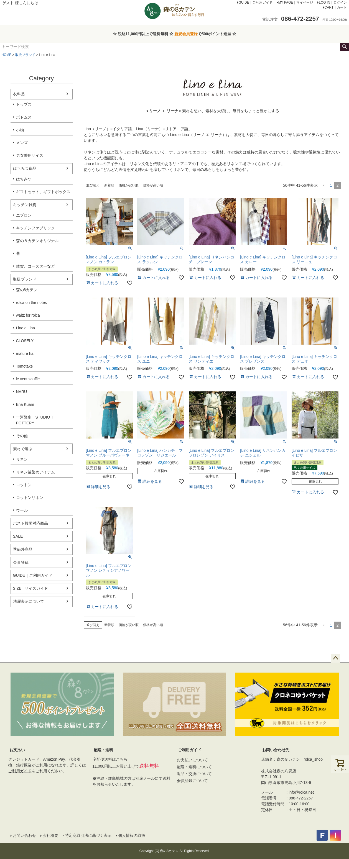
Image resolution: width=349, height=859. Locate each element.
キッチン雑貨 (24, 204)
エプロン (24, 215)
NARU (21, 391)
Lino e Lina (25, 328)
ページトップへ (335, 658)
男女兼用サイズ (29, 155)
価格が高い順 (153, 185)
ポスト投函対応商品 (30, 523)
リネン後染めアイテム (35, 472)
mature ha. (25, 353)
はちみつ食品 (24, 168)
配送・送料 (103, 750)
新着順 (109, 185)
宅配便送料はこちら (110, 759)
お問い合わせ (24, 835)
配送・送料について (194, 767)
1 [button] (331, 185)
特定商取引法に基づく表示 (88, 835)
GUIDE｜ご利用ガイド (32, 575)
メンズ (22, 142)
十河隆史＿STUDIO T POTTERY (35, 420)
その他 (22, 436)
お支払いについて (192, 760)
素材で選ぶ (22, 449)
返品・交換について (194, 773)
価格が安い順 (129, 185)
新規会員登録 (186, 34)
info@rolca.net (301, 792)
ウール (22, 510)
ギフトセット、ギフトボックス (43, 191)
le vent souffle (28, 379)
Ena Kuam (25, 404)
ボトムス (24, 117)
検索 (344, 47)
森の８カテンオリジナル (37, 241)
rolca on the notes (31, 302)
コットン (24, 485)
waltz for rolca (28, 315)
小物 (20, 130)
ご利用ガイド (20, 771)
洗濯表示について (28, 601)
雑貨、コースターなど (35, 266)
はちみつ (24, 179)
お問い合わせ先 (275, 750)
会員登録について (192, 780)
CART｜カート (336, 7)
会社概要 (50, 835)
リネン (22, 459)
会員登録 (21, 562)
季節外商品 (22, 549)
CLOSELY (25, 341)
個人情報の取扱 (131, 835)
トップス (24, 104)
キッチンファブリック (35, 228)
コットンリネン (29, 497)
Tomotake (24, 366)
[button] (324, 185)
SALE (18, 536)
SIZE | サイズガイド (30, 588)
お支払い (17, 750)
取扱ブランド (25, 55)
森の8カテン (27, 290)
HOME (6, 55)
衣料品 (19, 94)
